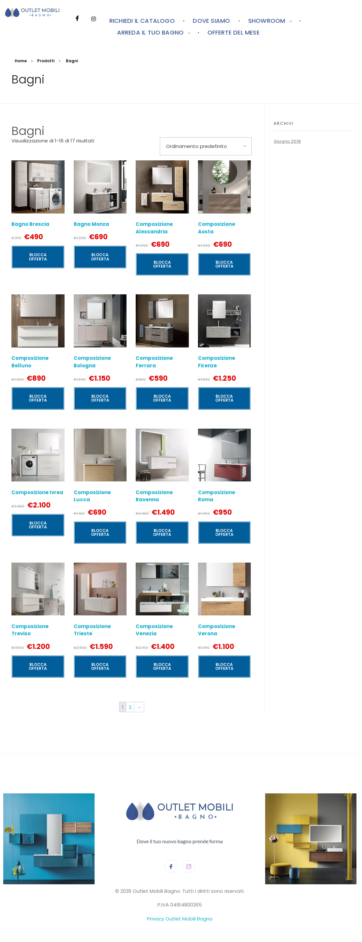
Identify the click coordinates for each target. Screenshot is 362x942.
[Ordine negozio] (206, 146)
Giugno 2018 (287, 141)
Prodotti (45, 61)
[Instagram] (93, 10)
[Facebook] (77, 10)
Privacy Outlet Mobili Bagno (180, 918)
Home (21, 61)
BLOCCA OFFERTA (38, 256)
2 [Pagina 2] (130, 707)
